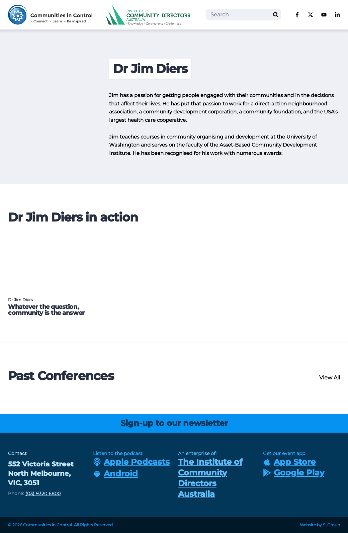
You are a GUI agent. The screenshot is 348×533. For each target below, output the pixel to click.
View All (329, 377)
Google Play (293, 472)
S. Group (331, 524)
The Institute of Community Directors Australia (210, 478)
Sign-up (136, 423)
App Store (289, 462)
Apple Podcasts (131, 462)
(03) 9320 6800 (43, 494)
